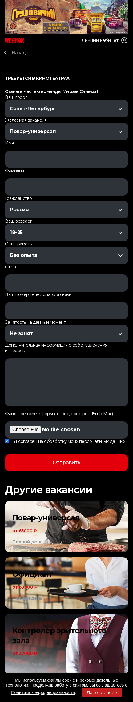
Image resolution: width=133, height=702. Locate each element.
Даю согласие (102, 692)
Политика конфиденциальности (43, 692)
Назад (19, 52)
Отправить (66, 462)
